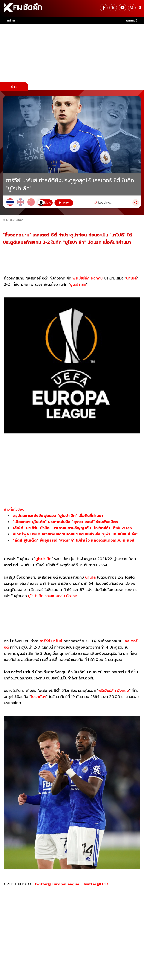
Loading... (105, 202)
